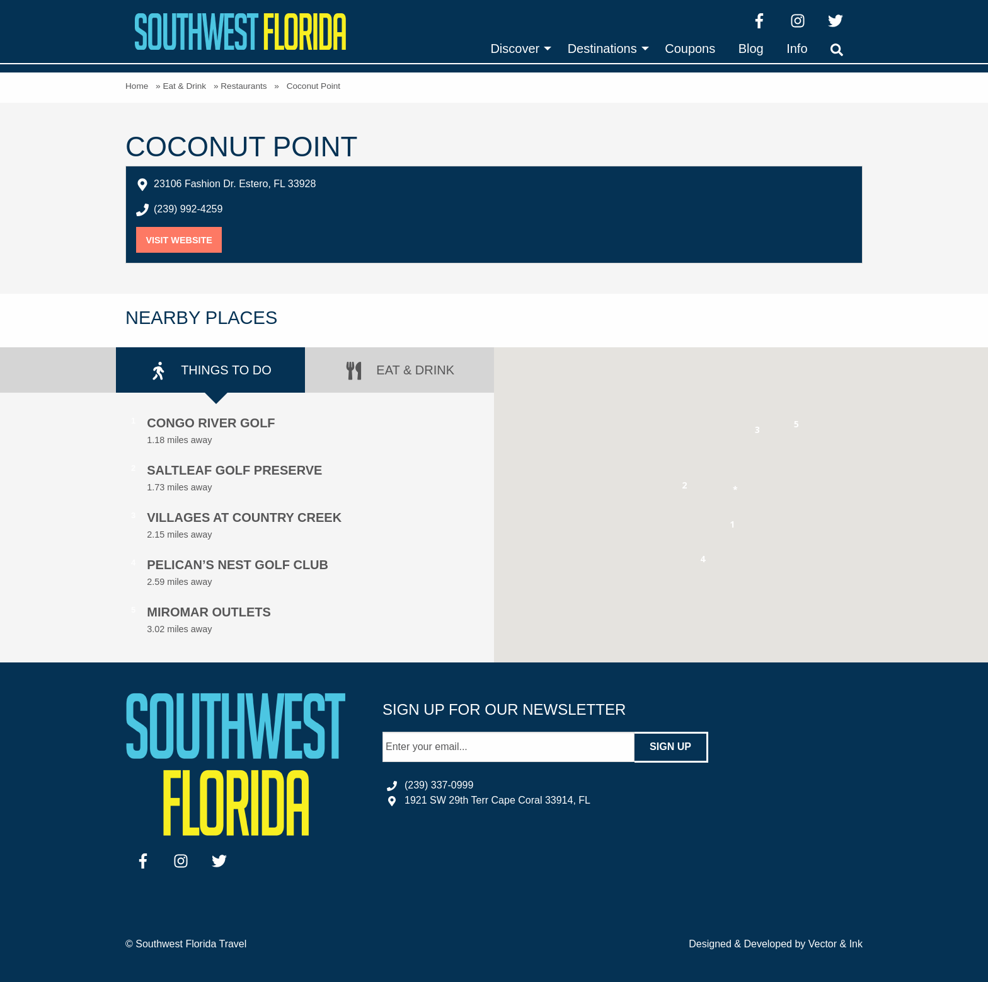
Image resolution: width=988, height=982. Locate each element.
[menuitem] (517, 48)
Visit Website (184, 240)
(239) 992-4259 (188, 209)
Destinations (602, 48)
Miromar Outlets (209, 612)
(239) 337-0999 (439, 785)
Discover (514, 48)
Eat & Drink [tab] (399, 371)
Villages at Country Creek (244, 517)
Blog (751, 48)
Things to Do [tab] (210, 371)
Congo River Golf (211, 423)
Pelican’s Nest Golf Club (237, 565)
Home (136, 86)
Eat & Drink (184, 86)
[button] (732, 527)
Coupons (690, 48)
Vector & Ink (835, 944)
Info (796, 48)
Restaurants (244, 86)
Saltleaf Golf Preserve (234, 470)
